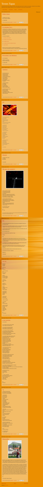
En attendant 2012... (7, 27)
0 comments (14, 50)
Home (15, 483)
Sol (3, 102)
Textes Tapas (8, 3)
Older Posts (26, 483)
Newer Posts (4, 483)
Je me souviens (6, 320)
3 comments (14, 384)
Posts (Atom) (6, 485)
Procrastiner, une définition (9, 55)
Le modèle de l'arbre (6, 41)
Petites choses (6, 14)
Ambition (4, 69)
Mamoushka (5, 439)
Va (3, 389)
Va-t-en (4, 261)
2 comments (14, 22)
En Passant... (20, 9)
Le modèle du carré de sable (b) (7, 39)
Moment (4, 155)
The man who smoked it (8, 169)
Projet (15, 9)
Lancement (11, 9)
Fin (3, 221)
